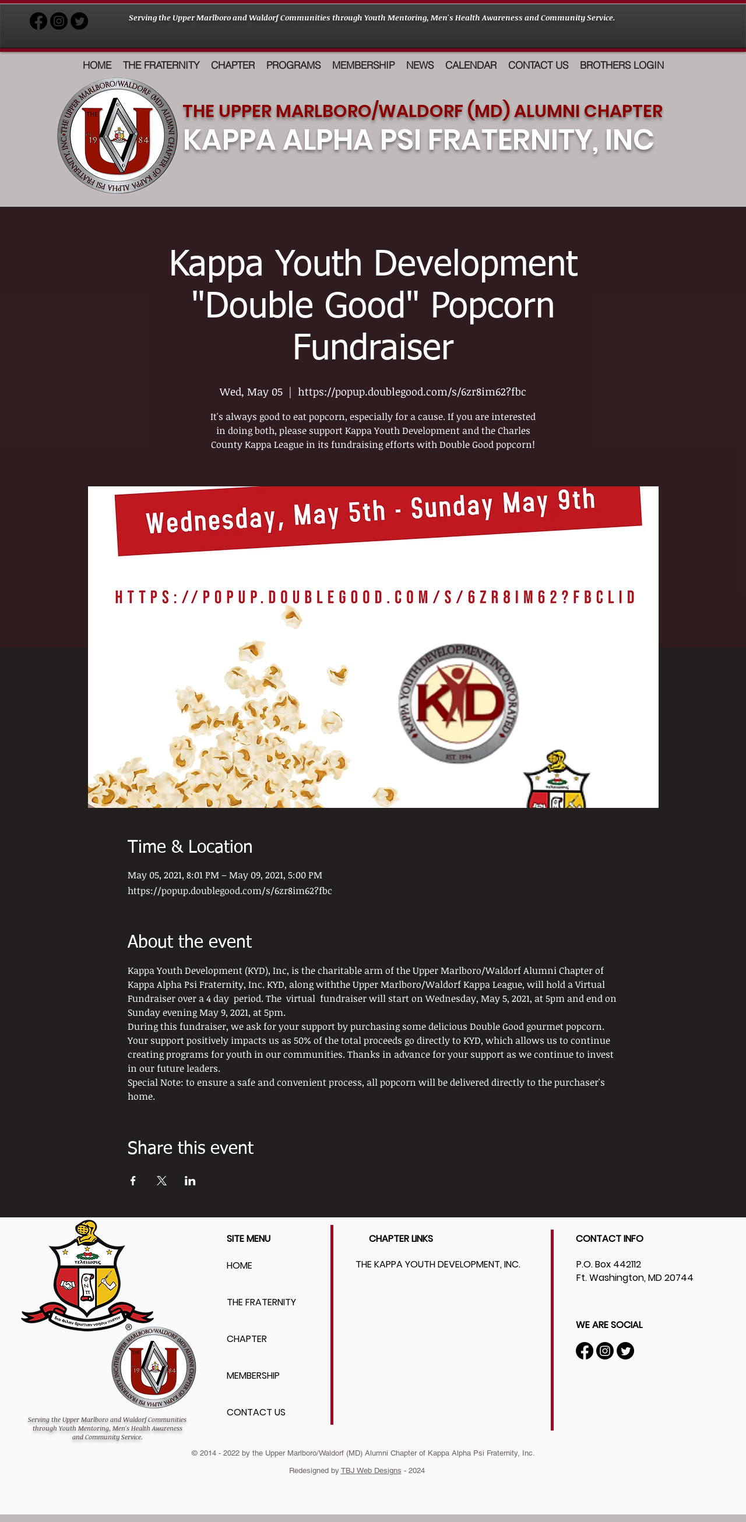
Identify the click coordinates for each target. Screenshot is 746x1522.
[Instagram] (605, 1350)
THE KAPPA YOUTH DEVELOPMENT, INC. (438, 1264)
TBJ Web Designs (371, 1470)
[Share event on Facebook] (133, 1180)
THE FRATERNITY (261, 1302)
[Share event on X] (161, 1180)
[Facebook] (584, 1350)
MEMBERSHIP (253, 1375)
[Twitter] (625, 1350)
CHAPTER (247, 1339)
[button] (293, 65)
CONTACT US (256, 1412)
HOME (239, 1265)
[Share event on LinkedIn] (190, 1180)
